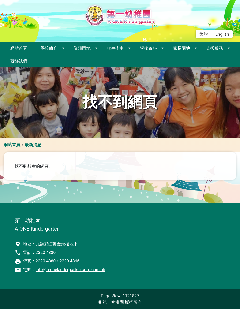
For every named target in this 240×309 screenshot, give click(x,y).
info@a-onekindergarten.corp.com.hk (70, 269)
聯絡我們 (18, 60)
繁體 (203, 34)
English (222, 34)
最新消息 (33, 144)
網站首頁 (18, 48)
